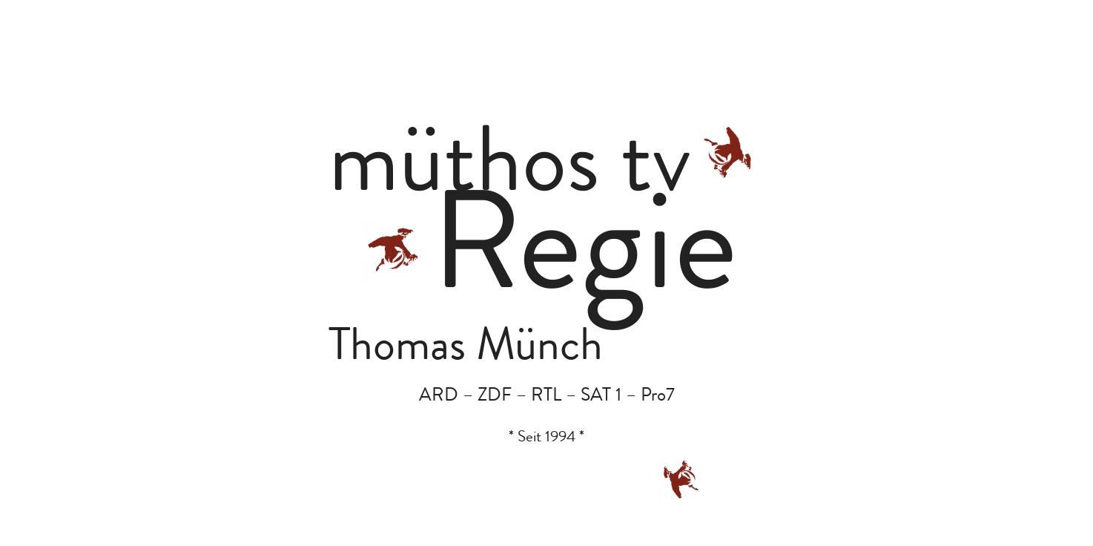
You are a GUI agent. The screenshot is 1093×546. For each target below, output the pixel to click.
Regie (584, 252)
